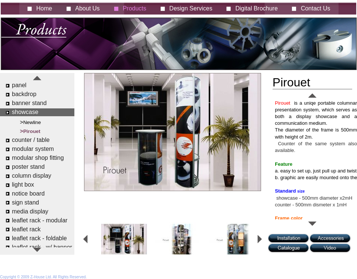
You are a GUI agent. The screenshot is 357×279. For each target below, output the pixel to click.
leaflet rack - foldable (39, 238)
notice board (28, 193)
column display (31, 175)
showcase (25, 112)
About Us (87, 8)
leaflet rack (26, 229)
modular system (33, 149)
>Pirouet (30, 131)
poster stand (28, 167)
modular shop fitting (38, 158)
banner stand (29, 103)
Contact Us (315, 8)
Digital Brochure (256, 8)
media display (30, 211)
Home (44, 8)
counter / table (30, 140)
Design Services (190, 8)
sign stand (25, 202)
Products (134, 8)
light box (23, 184)
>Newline (30, 122)
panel (19, 85)
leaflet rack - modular (39, 220)
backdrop (24, 94)
